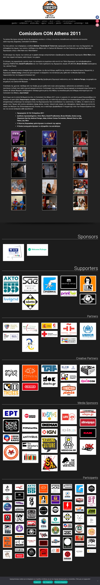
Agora (43, 23)
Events (50, 23)
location (37, 21)
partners (44, 21)
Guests (14, 23)
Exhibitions (23, 23)
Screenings (78, 23)
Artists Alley (34, 23)
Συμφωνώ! (37, 582)
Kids (86, 23)
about (51, 21)
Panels (58, 23)
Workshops (67, 23)
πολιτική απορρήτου (69, 21)
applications (28, 21)
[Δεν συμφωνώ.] (98, 581)
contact (57, 21)
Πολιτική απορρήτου (61, 582)
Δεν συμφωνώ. (47, 582)
